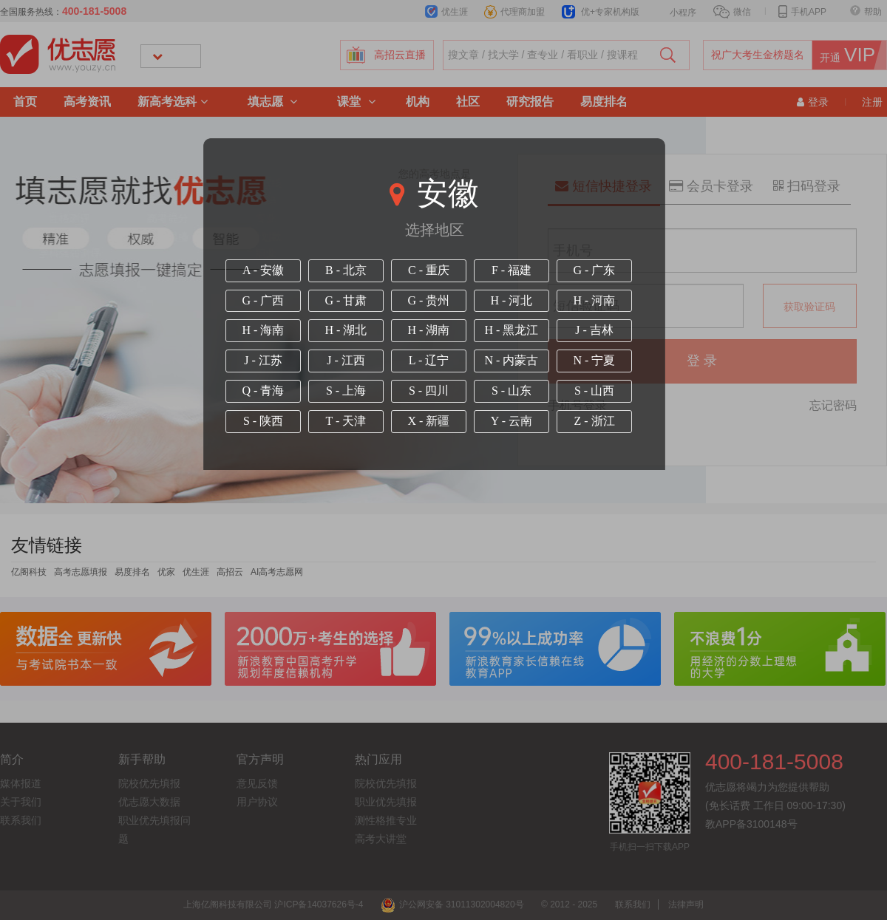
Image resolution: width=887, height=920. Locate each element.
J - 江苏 (263, 360)
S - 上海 (346, 390)
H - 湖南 (429, 330)
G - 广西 (263, 300)
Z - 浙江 (594, 421)
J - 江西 (346, 360)
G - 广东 (595, 270)
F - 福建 (511, 270)
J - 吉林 (594, 330)
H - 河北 (512, 300)
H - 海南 (263, 330)
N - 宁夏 (595, 360)
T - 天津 (346, 421)
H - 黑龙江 (512, 330)
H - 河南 (595, 300)
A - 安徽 (263, 270)
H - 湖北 (346, 330)
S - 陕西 (263, 421)
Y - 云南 (511, 421)
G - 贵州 (429, 300)
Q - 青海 (263, 390)
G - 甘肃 (346, 300)
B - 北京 (346, 270)
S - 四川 (429, 390)
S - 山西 (594, 390)
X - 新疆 (429, 421)
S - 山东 (511, 390)
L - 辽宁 (429, 360)
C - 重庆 (428, 270)
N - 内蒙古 (512, 360)
